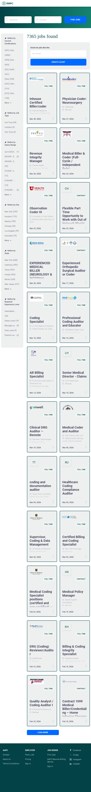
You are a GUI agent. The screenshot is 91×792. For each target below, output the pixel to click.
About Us (7, 759)
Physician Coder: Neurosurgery (74, 101)
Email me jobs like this (40, 48)
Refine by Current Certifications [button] (10, 41)
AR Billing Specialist (37, 374)
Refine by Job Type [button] (12, 114)
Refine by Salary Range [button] (10, 143)
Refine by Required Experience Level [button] (12, 302)
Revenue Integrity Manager (36, 157)
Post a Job (29, 755)
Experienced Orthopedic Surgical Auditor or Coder (73, 268)
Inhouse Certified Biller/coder (38, 102)
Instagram (77, 759)
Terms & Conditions (11, 763)
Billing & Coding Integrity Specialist (73, 650)
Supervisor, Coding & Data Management (40, 540)
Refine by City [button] (13, 205)
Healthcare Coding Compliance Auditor (70, 487)
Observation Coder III (38, 210)
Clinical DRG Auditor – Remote (38, 431)
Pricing (28, 759)
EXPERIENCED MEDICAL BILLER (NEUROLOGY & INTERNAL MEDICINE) (41, 272)
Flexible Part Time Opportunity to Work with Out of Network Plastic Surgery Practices (74, 219)
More (7, 103)
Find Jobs (75, 20)
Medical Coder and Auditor (72, 429)
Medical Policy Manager (72, 593)
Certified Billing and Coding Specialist (73, 540)
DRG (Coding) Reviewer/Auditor (42, 650)
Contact (6, 755)
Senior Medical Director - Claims (74, 374)
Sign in (28, 763)
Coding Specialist (37, 320)
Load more (43, 732)
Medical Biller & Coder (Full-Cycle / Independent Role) (73, 161)
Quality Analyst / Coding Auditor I (41, 703)
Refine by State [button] (10, 252)
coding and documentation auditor (40, 486)
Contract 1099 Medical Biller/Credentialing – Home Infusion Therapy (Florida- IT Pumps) (74, 712)
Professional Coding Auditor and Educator (73, 321)
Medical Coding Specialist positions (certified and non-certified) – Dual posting (41, 601)
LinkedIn (76, 764)
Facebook (77, 750)
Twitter (76, 755)
